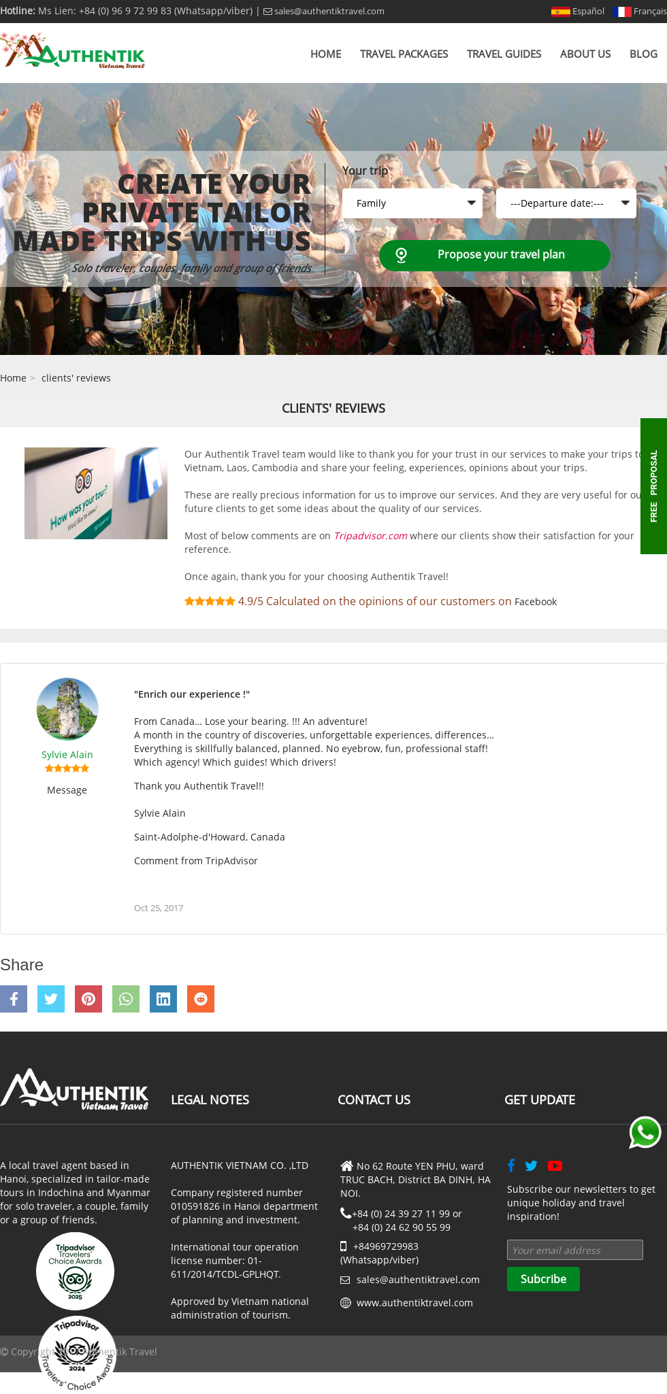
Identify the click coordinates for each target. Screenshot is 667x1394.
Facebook (536, 601)
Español (577, 11)
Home (325, 54)
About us (585, 54)
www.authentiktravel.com (415, 1302)
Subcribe (543, 1279)
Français (640, 11)
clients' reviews (76, 377)
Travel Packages (404, 54)
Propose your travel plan (501, 254)
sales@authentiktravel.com (324, 11)
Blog (643, 54)
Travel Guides (504, 54)
